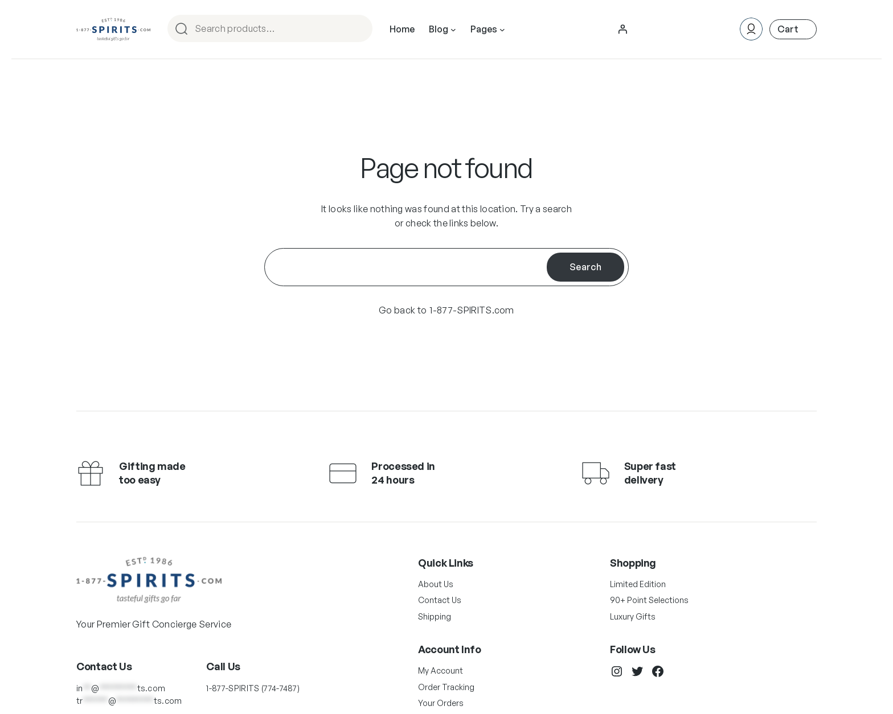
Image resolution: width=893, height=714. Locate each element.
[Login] (622, 29)
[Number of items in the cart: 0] (793, 29)
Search (358, 29)
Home (402, 29)
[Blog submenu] (453, 29)
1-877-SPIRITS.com (471, 310)
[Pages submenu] (502, 29)
